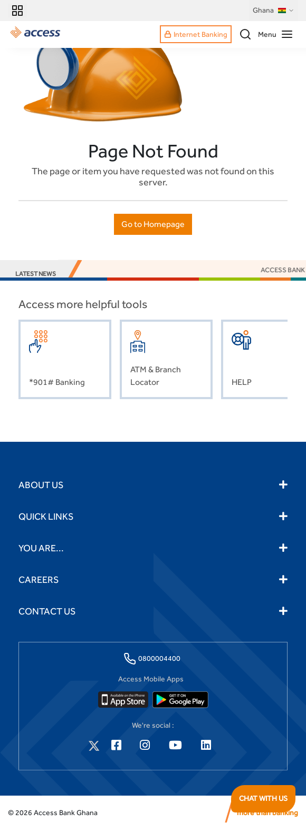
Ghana (273, 10)
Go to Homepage (153, 224)
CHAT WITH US (263, 798)
